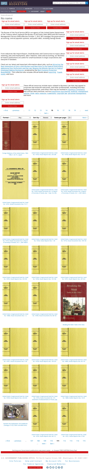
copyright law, (62, 93)
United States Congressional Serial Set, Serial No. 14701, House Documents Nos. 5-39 (15, 360)
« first (6, 110)
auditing (74, 91)
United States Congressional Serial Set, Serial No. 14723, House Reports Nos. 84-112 (44, 435)
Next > (84, 118)
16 (58, 110)
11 (29, 110)
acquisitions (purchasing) (60, 91)
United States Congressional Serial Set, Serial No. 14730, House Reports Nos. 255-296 (44, 153)
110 (51, 441)
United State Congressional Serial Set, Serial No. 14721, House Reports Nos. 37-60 (73, 435)
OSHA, (32, 93)
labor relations (40, 93)
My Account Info (53, 461)
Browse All (8, 8)
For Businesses (72, 461)
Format (6, 118)
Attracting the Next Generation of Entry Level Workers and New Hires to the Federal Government (32, 65)
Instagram (53, 467)
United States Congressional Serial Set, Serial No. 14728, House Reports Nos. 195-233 (44, 360)
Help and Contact (33, 461)
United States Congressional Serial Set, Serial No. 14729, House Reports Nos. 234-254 (15, 397)
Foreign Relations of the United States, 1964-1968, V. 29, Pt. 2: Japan (15, 154)
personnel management (77, 93)
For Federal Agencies (33, 464)
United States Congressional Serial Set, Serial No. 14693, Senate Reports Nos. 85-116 (73, 360)
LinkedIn (62, 467)
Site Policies (15, 461)
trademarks (51, 93)
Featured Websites (56, 464)
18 (69, 110)
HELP (42, 11)
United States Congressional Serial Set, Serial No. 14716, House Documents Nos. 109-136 (73, 240)
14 (46, 110)
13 (41, 110)
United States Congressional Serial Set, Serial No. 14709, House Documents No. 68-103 (44, 314)
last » (46, 113)
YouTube (56, 467)
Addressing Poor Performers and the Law (16, 68)
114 (77, 441)
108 (38, 441)
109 (44, 441)
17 (63, 110)
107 (31, 441)
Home (3, 15)
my (34, 11)
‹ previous (15, 110)
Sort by (36, 118)
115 (84, 441)
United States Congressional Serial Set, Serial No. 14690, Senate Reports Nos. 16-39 (73, 397)
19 (75, 110)
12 (35, 110)
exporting (52, 72)
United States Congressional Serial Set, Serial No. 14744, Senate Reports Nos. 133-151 (73, 153)
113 (71, 441)
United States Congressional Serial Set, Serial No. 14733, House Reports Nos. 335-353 (15, 278)
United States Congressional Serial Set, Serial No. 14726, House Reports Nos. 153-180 (44, 278)
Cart (48, 11)
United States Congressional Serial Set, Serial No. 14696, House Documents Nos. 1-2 (15, 314)
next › (44, 444)
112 (64, 441)
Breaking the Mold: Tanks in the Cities (73, 325)
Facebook (47, 467)
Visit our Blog (35, 467)
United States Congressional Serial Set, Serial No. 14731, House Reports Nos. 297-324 (73, 278)
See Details (44, 452)
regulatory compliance (76, 89)
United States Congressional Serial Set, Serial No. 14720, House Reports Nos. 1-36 (44, 240)
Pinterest (59, 467)
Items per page (60, 118)
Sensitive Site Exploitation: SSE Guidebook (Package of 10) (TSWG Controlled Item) (15, 424)
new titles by (14, 11)
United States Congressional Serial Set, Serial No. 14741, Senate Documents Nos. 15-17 (15, 203)
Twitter (50, 467)
